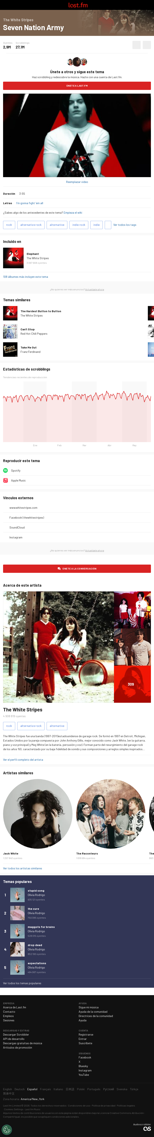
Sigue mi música (89, 1007)
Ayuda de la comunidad (93, 1011)
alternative (57, 224)
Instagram (15, 537)
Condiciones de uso (79, 1105)
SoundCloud (17, 527)
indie (96, 224)
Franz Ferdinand (30, 351)
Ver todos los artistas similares (22, 868)
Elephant (33, 253)
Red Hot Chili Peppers (34, 333)
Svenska (122, 1089)
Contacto (9, 1011)
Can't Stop (28, 329)
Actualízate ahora (94, 289)
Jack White (10, 853)
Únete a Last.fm (77, 85)
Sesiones (8, 1020)
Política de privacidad (103, 1105)
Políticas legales (126, 1105)
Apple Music (18, 480)
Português (93, 1089)
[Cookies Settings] (7, 1130)
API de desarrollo (13, 1038)
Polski (81, 1089)
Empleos (8, 1016)
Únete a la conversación (79, 568)
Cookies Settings (13, 1109)
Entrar (83, 1038)
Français (45, 1089)
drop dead (35, 945)
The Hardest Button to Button (41, 311)
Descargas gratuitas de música (22, 1043)
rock (9, 224)
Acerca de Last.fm (14, 1007)
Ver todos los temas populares (22, 983)
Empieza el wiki (73, 212)
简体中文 (9, 1093)
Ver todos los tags (124, 224)
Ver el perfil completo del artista (23, 759)
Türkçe (134, 1089)
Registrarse (86, 1034)
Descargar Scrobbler (16, 1034)
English (7, 1089)
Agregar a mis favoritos (136, 45)
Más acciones (147, 45)
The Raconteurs (87, 853)
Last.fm (78, 5)
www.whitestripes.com (23, 507)
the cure (33, 908)
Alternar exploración (5, 5)
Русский (108, 1089)
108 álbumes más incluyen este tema (25, 276)
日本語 (70, 1089)
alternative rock (30, 224)
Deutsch (20, 1089)
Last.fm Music (32, 1109)
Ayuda (82, 1020)
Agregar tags (108, 225)
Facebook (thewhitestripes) (26, 517)
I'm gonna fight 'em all (29, 203)
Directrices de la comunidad (96, 1016)
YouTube (84, 1074)
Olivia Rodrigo (36, 895)
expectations (37, 963)
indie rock (78, 224)
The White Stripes (38, 258)
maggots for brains (41, 927)
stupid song (36, 890)
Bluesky (83, 1066)
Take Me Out (29, 347)
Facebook (85, 1057)
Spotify (15, 470)
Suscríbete (85, 1043)
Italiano (58, 1089)
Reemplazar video (77, 182)
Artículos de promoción (17, 1047)
